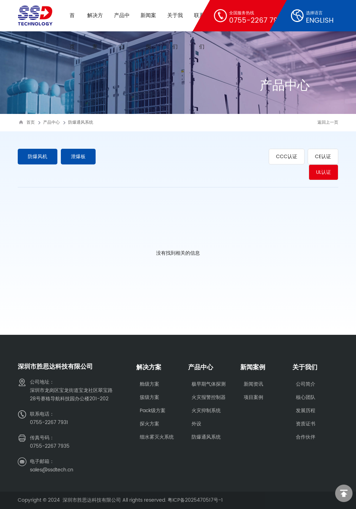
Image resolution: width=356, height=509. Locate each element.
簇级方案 (149, 397)
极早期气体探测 (209, 384)
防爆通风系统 (80, 122)
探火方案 (149, 424)
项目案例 (253, 397)
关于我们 (304, 367)
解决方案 (148, 367)
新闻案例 (252, 367)
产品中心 (51, 122)
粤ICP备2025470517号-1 (195, 500)
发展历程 (305, 411)
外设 (196, 424)
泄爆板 (79, 157)
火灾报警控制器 (209, 397)
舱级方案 (149, 384)
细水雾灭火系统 (157, 437)
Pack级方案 (152, 411)
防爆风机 (38, 157)
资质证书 (305, 424)
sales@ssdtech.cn (51, 470)
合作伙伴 (305, 437)
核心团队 (305, 397)
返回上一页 (327, 122)
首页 (30, 122)
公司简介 (305, 384)
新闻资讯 (253, 384)
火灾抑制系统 (206, 411)
